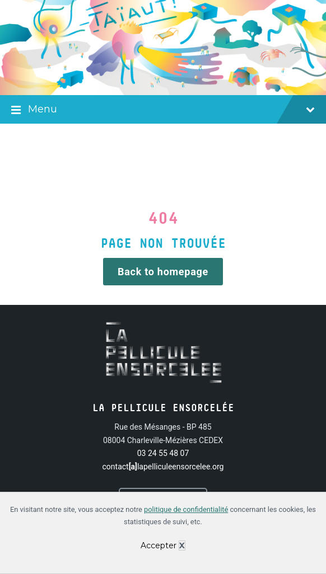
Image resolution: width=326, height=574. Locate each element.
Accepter (158, 545)
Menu (163, 110)
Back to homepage (163, 271)
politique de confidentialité (186, 509)
